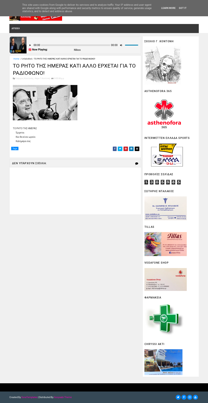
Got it (183, 8)
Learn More (168, 8)
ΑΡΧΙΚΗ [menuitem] (16, 28)
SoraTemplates (29, 397)
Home (16, 59)
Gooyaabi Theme (63, 397)
